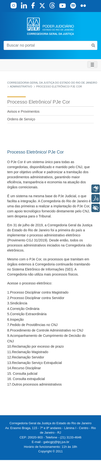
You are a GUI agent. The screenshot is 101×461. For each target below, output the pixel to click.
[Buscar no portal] (46, 45)
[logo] (50, 26)
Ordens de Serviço (21, 119)
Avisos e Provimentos (23, 111)
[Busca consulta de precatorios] (93, 45)
